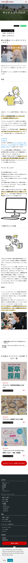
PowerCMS (5, 509)
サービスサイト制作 (6, 521)
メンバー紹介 (5, 529)
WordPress (5, 510)
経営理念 (4, 487)
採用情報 (4, 538)
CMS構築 (4, 503)
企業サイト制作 (5, 497)
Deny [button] (4, 560)
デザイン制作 (5, 501)
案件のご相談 (18, 543)
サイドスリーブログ (6, 527)
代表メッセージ (5, 483)
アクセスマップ (5, 491)
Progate (3, 140)
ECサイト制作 (5, 499)
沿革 (3, 489)
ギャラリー (4, 531)
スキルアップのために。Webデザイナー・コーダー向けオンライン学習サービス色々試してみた (14, 145)
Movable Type (6, 507)
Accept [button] (10, 560)
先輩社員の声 (5, 540)
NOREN (4, 505)
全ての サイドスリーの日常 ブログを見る (14, 463)
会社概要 (4, 485)
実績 (2, 514)
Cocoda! (3, 138)
